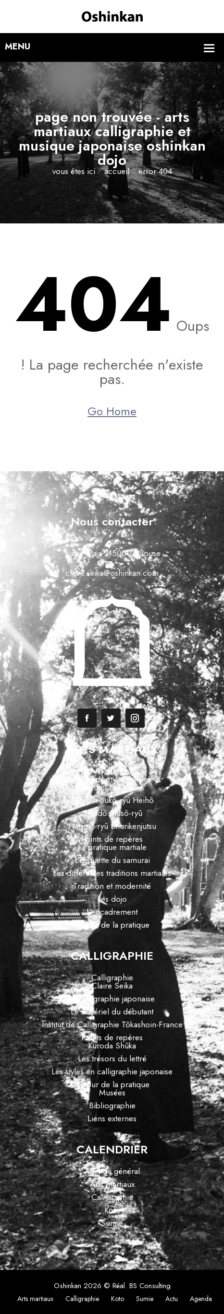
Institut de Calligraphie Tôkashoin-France (112, 1024)
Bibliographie (112, 1105)
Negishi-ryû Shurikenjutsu (112, 826)
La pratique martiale (112, 847)
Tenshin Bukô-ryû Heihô (112, 800)
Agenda (201, 1298)
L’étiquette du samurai (112, 860)
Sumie (112, 1223)
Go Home (112, 411)
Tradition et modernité (112, 886)
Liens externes (112, 1118)
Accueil (116, 171)
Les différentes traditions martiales (112, 873)
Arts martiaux (112, 771)
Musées (112, 1092)
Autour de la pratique (112, 924)
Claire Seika (112, 985)
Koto (112, 1210)
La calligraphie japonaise (112, 998)
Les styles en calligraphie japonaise (112, 1071)
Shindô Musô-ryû (112, 813)
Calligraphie (112, 977)
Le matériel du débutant (112, 1011)
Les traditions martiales (112, 779)
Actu (171, 1298)
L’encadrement (112, 912)
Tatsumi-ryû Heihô (112, 787)
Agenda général (112, 1171)
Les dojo (112, 899)
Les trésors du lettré (112, 1058)
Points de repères (112, 839)
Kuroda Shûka (112, 1045)
